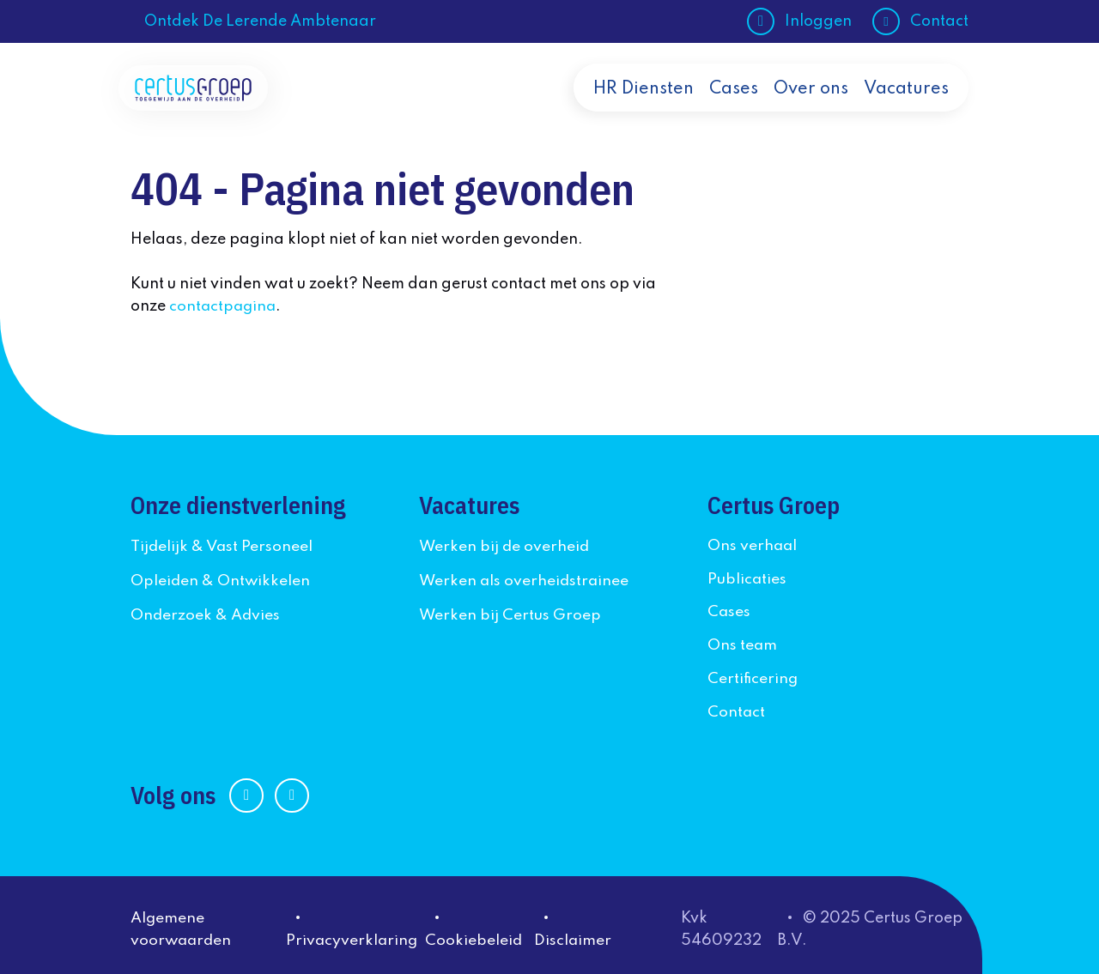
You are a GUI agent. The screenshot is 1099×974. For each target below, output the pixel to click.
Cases (733, 104)
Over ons (811, 104)
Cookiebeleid (477, 935)
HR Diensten (643, 104)
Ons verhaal (752, 545)
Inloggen (818, 21)
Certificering (752, 675)
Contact (939, 21)
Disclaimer (576, 935)
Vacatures (906, 104)
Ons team (742, 642)
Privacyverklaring (355, 935)
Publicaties (747, 577)
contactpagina (224, 306)
